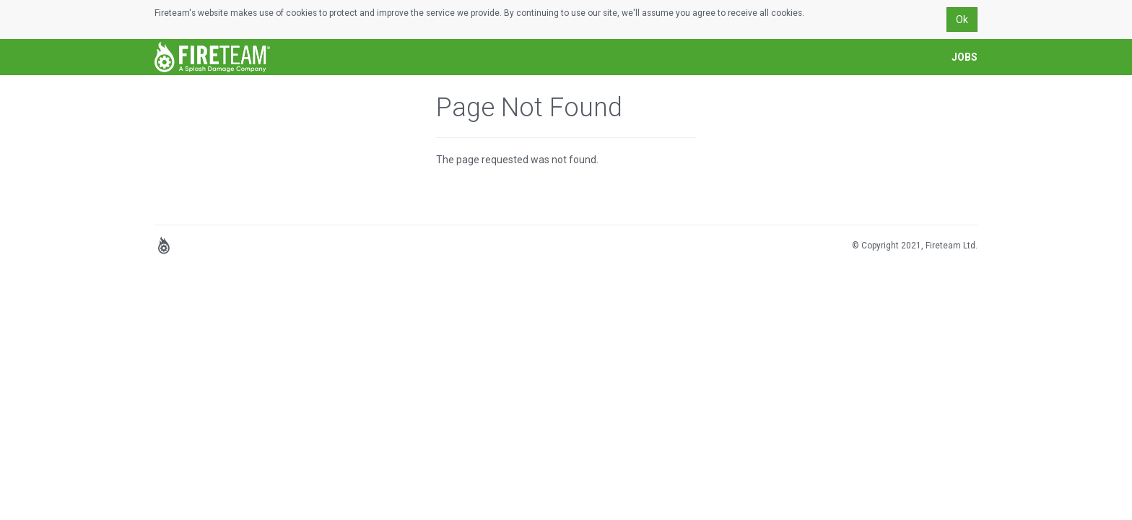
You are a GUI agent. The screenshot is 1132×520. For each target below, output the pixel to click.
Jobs (965, 57)
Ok (962, 19)
